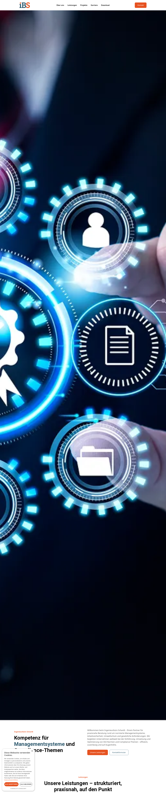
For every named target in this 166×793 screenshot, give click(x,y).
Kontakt (140, 5)
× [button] (32, 751)
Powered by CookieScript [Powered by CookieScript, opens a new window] (18, 788)
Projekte (83, 5)
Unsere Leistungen (97, 752)
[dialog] (18, 770)
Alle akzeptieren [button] (11, 784)
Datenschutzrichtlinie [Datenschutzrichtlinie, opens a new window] (11, 780)
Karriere (94, 5)
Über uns (60, 5)
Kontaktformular (119, 752)
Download (105, 5)
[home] (32, 5)
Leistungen (72, 5)
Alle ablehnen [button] (25, 784)
